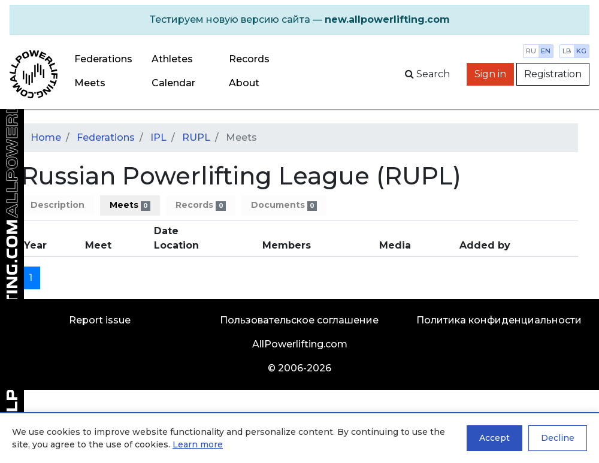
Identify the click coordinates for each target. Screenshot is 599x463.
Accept (494, 437)
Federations (103, 59)
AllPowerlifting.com (299, 344)
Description (57, 204)
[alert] (299, 20)
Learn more (198, 444)
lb (566, 51)
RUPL (196, 137)
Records (200, 205)
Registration (553, 74)
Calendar (173, 83)
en (545, 51)
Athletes (172, 59)
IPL (158, 137)
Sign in (490, 74)
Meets (89, 83)
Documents (284, 205)
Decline (557, 437)
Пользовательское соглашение (299, 320)
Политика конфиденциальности (499, 320)
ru (531, 51)
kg (581, 51)
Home (46, 137)
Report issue (100, 320)
